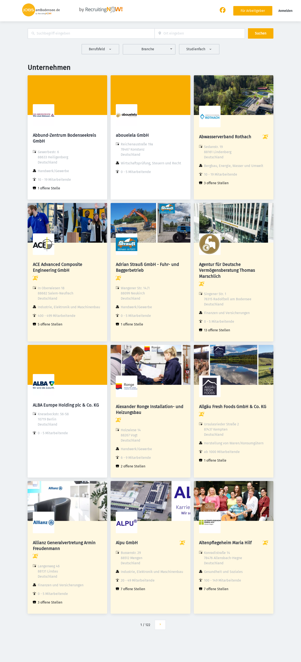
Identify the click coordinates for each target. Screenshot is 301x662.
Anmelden (285, 11)
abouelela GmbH (132, 135)
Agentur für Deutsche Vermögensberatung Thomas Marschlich (227, 270)
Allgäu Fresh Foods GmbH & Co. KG (232, 406)
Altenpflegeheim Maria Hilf (225, 542)
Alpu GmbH (127, 542)
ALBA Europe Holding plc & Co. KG (66, 405)
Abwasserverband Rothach (225, 136)
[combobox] (91, 33)
